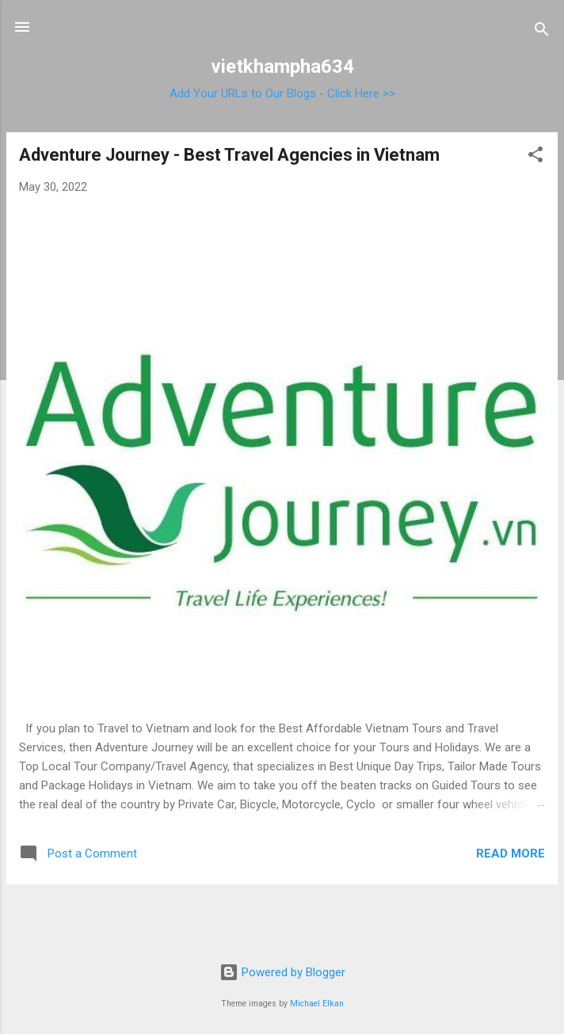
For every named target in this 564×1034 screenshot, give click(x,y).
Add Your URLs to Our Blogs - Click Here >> (282, 93)
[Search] (541, 32)
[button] (535, 157)
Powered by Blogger (282, 972)
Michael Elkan (317, 1003)
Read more (510, 853)
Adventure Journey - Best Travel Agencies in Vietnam (229, 155)
